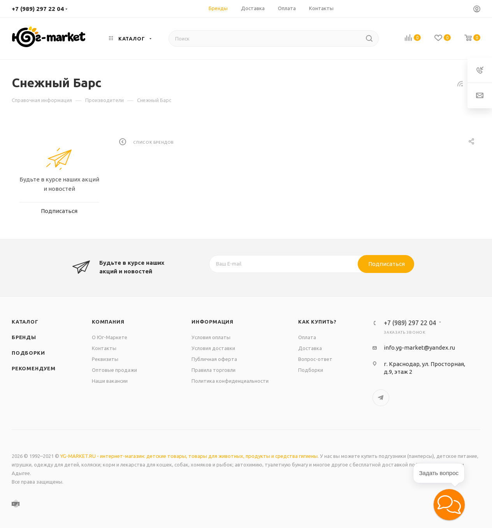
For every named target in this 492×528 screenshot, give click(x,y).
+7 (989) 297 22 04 (38, 8)
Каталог (25, 321)
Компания (108, 321)
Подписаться (386, 263)
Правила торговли (213, 370)
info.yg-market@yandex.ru (419, 347)
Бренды (24, 337)
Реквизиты (105, 359)
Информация (213, 321)
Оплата (307, 337)
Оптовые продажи (114, 370)
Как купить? (317, 321)
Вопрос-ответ (315, 359)
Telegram (381, 397)
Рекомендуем (34, 368)
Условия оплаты (211, 337)
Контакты (104, 348)
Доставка (310, 348)
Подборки (28, 353)
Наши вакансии (110, 381)
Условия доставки (213, 348)
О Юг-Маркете (109, 337)
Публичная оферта (214, 359)
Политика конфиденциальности (230, 381)
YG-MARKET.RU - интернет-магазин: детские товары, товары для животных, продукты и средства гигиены (189, 456)
